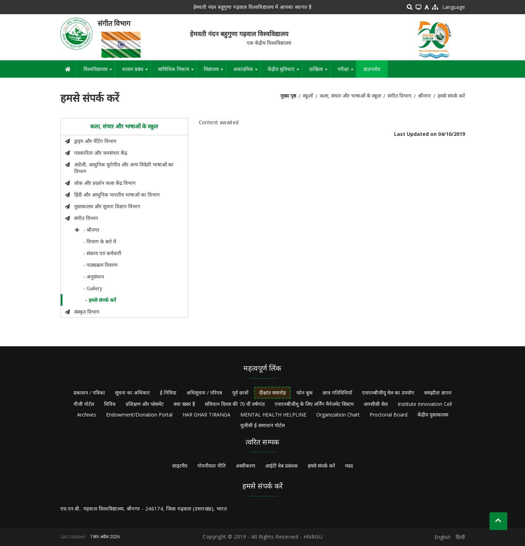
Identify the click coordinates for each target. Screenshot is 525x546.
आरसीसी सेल (375, 404)
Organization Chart (338, 414)
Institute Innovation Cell (425, 404)
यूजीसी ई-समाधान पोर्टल (262, 425)
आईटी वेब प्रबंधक (281, 465)
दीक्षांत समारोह (272, 392)
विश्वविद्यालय (99, 72)
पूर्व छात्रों (240, 392)
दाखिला (319, 72)
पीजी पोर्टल (83, 404)
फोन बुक (304, 392)
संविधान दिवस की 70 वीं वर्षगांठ (235, 404)
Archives (86, 414)
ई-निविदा (168, 392)
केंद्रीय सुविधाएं (285, 72)
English (442, 537)
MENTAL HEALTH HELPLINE (273, 414)
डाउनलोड (371, 69)
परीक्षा (347, 72)
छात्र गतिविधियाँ (337, 392)
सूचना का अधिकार (132, 392)
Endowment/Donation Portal (139, 414)
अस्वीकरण (245, 465)
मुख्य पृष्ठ (288, 95)
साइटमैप (179, 465)
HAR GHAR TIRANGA (206, 414)
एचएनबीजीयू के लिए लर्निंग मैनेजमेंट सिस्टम (314, 404)
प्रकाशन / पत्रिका (89, 392)
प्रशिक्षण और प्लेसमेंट (145, 404)
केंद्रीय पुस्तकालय (432, 414)
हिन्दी (460, 537)
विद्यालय (215, 72)
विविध (110, 404)
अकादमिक (246, 72)
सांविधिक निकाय (177, 72)
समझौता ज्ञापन (438, 392)
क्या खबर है (184, 404)
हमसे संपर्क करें (321, 465)
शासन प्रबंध (136, 72)
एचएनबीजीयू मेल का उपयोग (388, 392)
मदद (349, 465)
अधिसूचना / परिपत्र (204, 392)
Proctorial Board (389, 414)
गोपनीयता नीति (211, 465)
